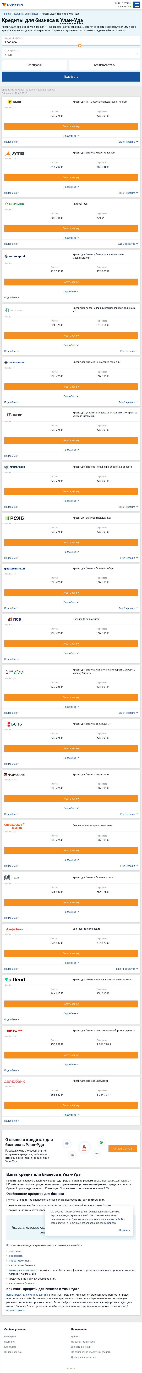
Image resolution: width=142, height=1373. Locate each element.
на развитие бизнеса (22, 1283)
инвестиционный (19, 1260)
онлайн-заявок (15, 1310)
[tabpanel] (36, 1341)
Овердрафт (10, 1336)
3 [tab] (74, 1368)
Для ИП (75, 1336)
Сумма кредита (12, 37)
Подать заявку (71, 126)
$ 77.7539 (123, 3)
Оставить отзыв (122, 1148)
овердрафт (15, 1255)
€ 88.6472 (123, 6)
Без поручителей (104, 65)
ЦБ (115, 3)
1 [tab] (67, 1368)
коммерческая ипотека (23, 1270)
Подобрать (71, 76)
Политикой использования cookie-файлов (92, 1223)
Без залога (10, 1346)
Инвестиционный (81, 1346)
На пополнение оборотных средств (91, 1352)
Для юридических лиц (83, 1357)
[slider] (79, 45)
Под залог (10, 1341)
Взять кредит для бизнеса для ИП (27, 1294)
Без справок (34, 65)
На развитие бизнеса (83, 1341)
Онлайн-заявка (13, 1352)
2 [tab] (71, 1368)
